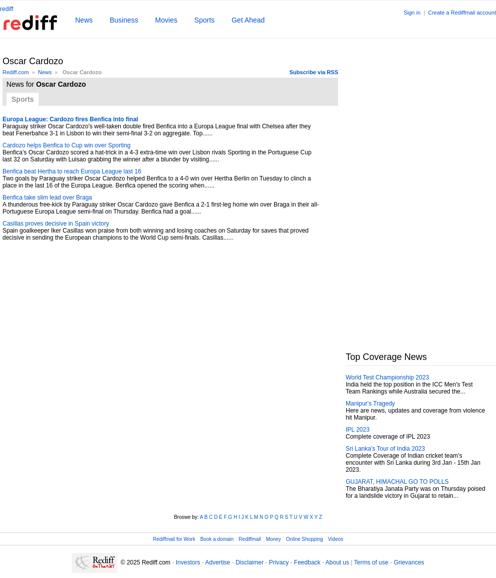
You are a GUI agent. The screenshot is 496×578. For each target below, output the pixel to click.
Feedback (307, 562)
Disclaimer (249, 562)
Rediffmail (249, 539)
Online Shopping (304, 539)
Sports (204, 20)
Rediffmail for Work (174, 539)
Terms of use (371, 562)
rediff (6, 9)
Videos (335, 539)
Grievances (409, 562)
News (84, 20)
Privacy (279, 562)
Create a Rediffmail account (462, 13)
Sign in (412, 13)
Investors (188, 562)
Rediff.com (16, 72)
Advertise (217, 562)
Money (273, 539)
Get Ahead (248, 20)
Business (124, 20)
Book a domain (217, 539)
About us (337, 562)
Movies (166, 20)
